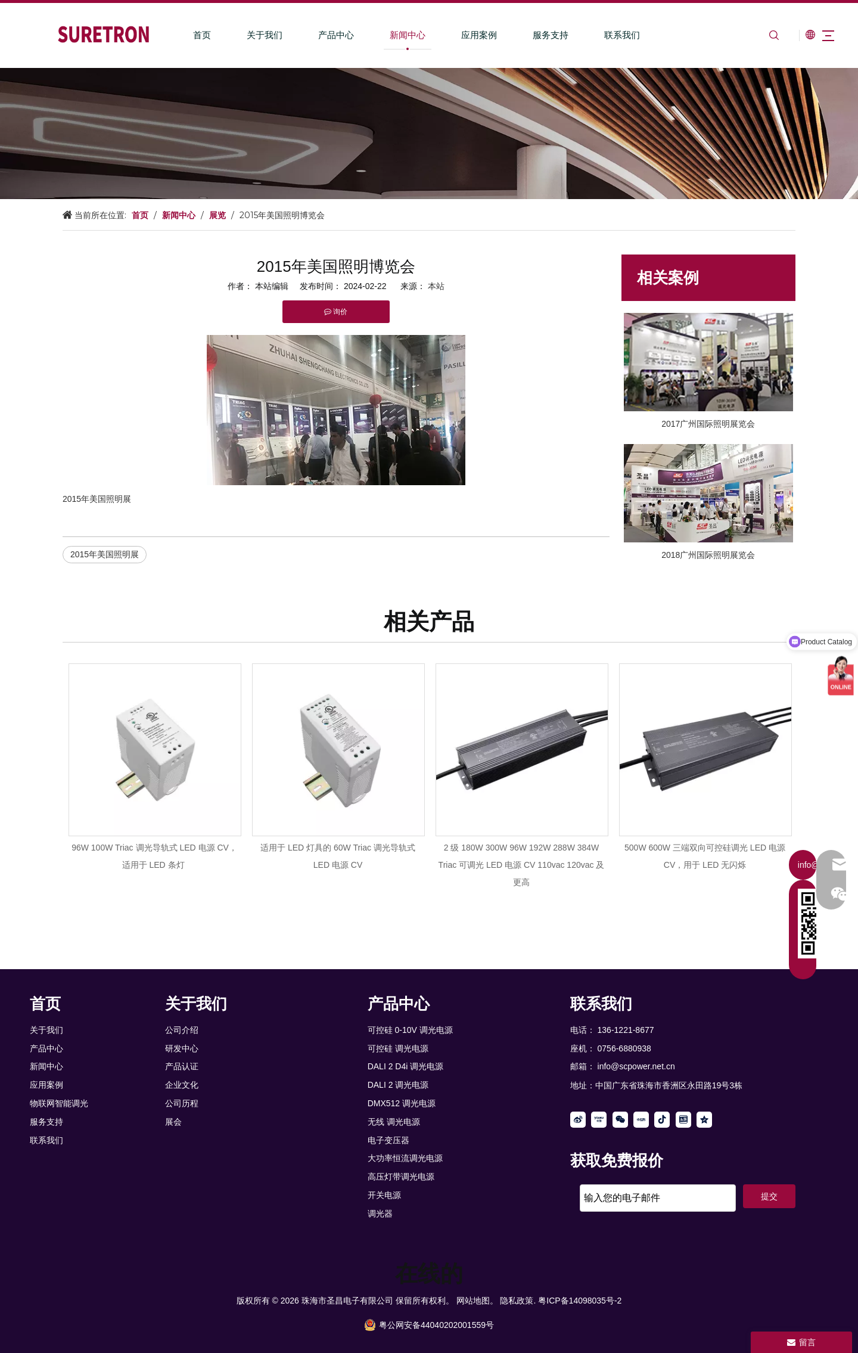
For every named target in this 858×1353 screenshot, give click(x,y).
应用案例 (464, 35)
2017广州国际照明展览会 (708, 424)
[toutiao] (683, 1119)
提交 (769, 1196)
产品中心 (321, 35)
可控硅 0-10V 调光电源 (410, 1030)
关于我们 (250, 35)
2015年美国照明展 (104, 554)
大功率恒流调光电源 (405, 1158)
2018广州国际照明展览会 (708, 555)
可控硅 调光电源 (398, 1048)
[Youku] (599, 1119)
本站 (436, 286)
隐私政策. (518, 1300)
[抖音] (662, 1119)
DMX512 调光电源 (402, 1103)
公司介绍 (181, 1030)
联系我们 (607, 35)
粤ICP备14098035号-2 (579, 1300)
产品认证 (181, 1066)
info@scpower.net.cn (636, 1066)
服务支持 (536, 35)
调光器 (380, 1213)
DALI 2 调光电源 (398, 1085)
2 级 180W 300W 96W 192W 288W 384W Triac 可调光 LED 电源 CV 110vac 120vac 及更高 (522, 865)
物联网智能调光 (59, 1103)
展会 (173, 1122)
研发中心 (181, 1048)
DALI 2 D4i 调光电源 (406, 1066)
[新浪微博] (578, 1119)
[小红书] (641, 1119)
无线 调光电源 (394, 1122)
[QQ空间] (704, 1119)
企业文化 (181, 1085)
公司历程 (181, 1103)
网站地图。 (477, 1300)
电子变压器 (388, 1140)
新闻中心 (393, 35)
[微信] (620, 1119)
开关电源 (384, 1195)
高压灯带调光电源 (401, 1176)
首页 (187, 35)
